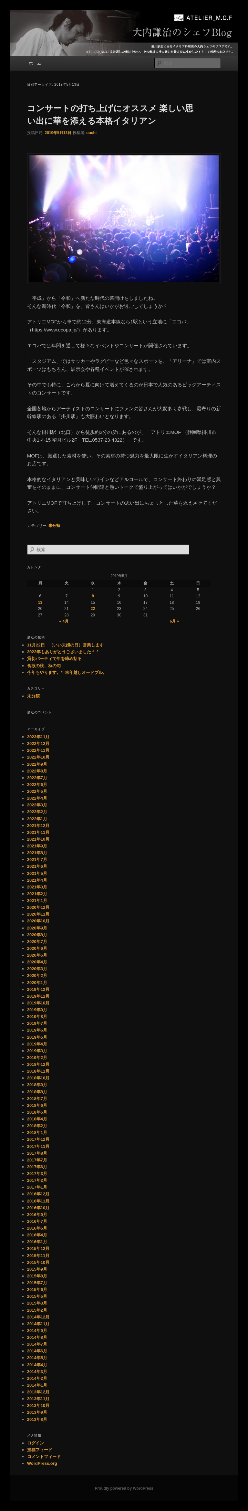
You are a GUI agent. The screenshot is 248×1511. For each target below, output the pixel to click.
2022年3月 (37, 805)
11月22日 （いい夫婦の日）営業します (65, 645)
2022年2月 (37, 811)
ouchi (91, 133)
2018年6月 (37, 1105)
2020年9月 (37, 928)
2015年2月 (37, 1310)
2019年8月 (37, 1016)
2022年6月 (37, 784)
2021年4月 (37, 880)
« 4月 (64, 621)
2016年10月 (38, 1207)
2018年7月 (37, 1098)
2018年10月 (38, 1078)
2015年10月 (38, 1262)
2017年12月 (38, 1139)
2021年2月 (37, 893)
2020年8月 (37, 934)
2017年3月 (37, 1173)
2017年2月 (37, 1180)
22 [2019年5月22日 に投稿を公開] (93, 608)
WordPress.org (42, 1463)
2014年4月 (37, 1364)
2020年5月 (37, 955)
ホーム (35, 63)
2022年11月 (38, 750)
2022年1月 (37, 818)
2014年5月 (37, 1357)
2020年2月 (37, 975)
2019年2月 (37, 1057)
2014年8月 (37, 1337)
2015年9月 (37, 1269)
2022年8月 (37, 771)
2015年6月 (37, 1289)
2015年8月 (37, 1276)
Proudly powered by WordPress (124, 1488)
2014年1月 (37, 1385)
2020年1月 (37, 982)
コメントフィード (44, 1456)
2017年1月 (37, 1187)
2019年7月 (37, 1023)
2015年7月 (37, 1282)
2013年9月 (37, 1412)
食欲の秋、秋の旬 (44, 665)
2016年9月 (37, 1214)
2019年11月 (38, 996)
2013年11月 (38, 1398)
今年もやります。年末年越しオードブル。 (67, 672)
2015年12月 (38, 1248)
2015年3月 (37, 1303)
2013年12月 (38, 1392)
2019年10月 (38, 1003)
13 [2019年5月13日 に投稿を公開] (40, 602)
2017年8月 (37, 1153)
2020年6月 (37, 948)
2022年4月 (37, 798)
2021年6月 (37, 866)
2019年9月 (37, 1009)
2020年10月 (38, 920)
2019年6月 (37, 1030)
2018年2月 (37, 1125)
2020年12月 (38, 907)
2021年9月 (37, 846)
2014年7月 (37, 1344)
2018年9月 (37, 1084)
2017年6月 (37, 1166)
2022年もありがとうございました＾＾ (63, 651)
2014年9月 (37, 1330)
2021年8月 (37, 852)
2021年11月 (38, 832)
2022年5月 (37, 791)
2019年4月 (37, 1044)
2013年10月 (38, 1405)
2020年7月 (37, 941)
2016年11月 (38, 1201)
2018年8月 (37, 1091)
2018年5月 (37, 1112)
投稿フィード (39, 1449)
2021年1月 (37, 900)
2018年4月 (37, 1119)
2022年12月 (38, 743)
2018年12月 (38, 1064)
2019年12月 (38, 989)
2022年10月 (38, 757)
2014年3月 (37, 1371)
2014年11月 (38, 1323)
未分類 (54, 525)
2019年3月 (37, 1050)
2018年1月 (37, 1132)
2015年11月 (38, 1255)
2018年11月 (38, 1071)
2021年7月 (37, 859)
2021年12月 (38, 825)
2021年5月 (37, 873)
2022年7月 (37, 777)
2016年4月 (37, 1235)
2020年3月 (37, 968)
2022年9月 (37, 764)
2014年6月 (37, 1350)
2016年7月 (37, 1221)
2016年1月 (37, 1241)
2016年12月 (38, 1193)
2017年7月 (37, 1160)
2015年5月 (37, 1296)
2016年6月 (37, 1228)
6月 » (174, 621)
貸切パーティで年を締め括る (54, 658)
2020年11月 (38, 914)
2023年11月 (38, 736)
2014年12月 (38, 1317)
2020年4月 (37, 962)
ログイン (35, 1443)
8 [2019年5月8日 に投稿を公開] (93, 596)
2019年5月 (37, 1037)
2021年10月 (38, 839)
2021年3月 (37, 887)
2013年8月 (37, 1419)
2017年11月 (38, 1146)
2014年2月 (37, 1378)
